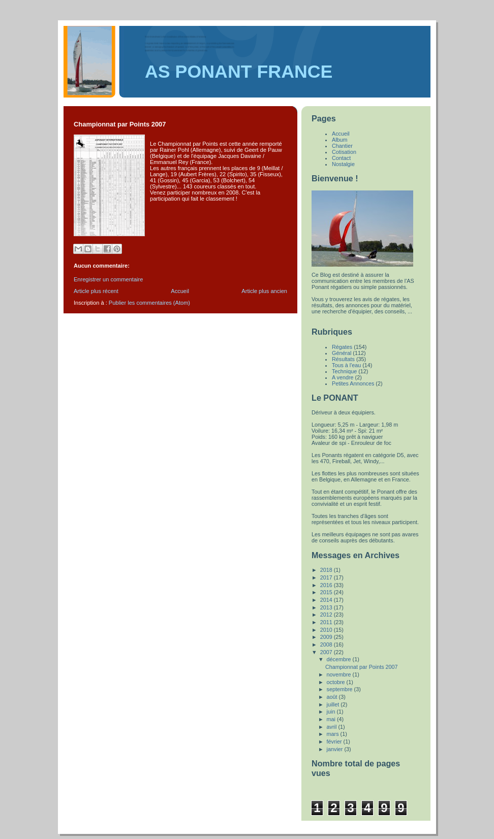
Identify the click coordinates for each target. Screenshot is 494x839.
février (335, 741)
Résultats (343, 359)
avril (332, 727)
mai (332, 719)
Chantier (342, 146)
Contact (341, 158)
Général (341, 353)
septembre (340, 689)
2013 (327, 607)
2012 (327, 614)
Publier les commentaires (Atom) (149, 303)
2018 (327, 570)
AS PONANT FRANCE (238, 71)
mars (334, 734)
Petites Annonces (353, 383)
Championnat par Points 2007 (361, 667)
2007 (327, 652)
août (333, 697)
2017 (327, 577)
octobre (337, 682)
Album (340, 140)
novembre (340, 674)
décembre (340, 659)
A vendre (343, 377)
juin (332, 711)
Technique (344, 371)
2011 (327, 622)
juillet (334, 704)
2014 (327, 600)
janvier (336, 749)
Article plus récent (96, 291)
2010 (327, 630)
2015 (327, 592)
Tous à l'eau (346, 365)
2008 (327, 644)
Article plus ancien (264, 291)
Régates (342, 347)
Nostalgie (343, 164)
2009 (327, 637)
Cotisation (344, 152)
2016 (327, 585)
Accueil (180, 291)
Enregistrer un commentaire (108, 279)
